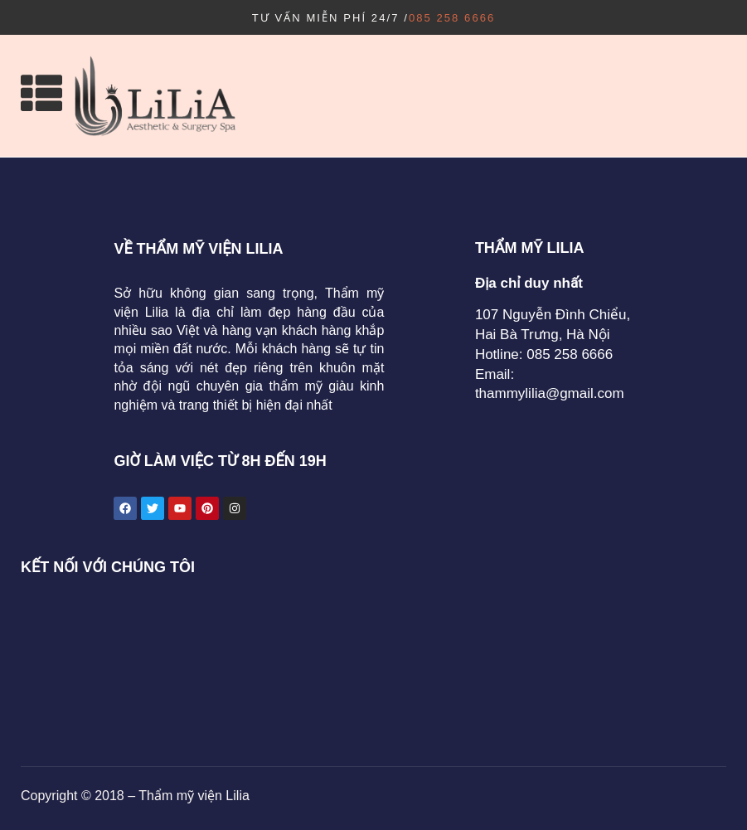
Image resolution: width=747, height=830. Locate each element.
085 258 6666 (452, 18)
